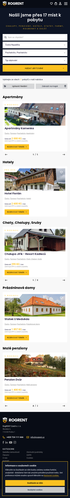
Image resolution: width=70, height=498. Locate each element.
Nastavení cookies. (51, 475)
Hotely (28, 198)
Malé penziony (31, 385)
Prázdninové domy (33, 324)
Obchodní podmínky (35, 452)
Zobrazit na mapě (50, 86)
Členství (6, 455)
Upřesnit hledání (19, 86)
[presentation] (6, 154)
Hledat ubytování (34, 68)
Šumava (13, 133)
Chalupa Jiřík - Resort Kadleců (25, 254)
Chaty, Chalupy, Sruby (34, 259)
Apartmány (30, 133)
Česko (7, 133)
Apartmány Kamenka (19, 128)
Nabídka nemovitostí (11, 452)
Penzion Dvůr (13, 379)
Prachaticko (21, 133)
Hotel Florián (13, 193)
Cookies (30, 458)
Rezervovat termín (15, 147)
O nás (5, 458)
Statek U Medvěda (17, 319)
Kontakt (6, 461)
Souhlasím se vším (35, 483)
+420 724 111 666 (15, 437)
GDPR (29, 455)
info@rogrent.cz (37, 437)
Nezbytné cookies (35, 490)
